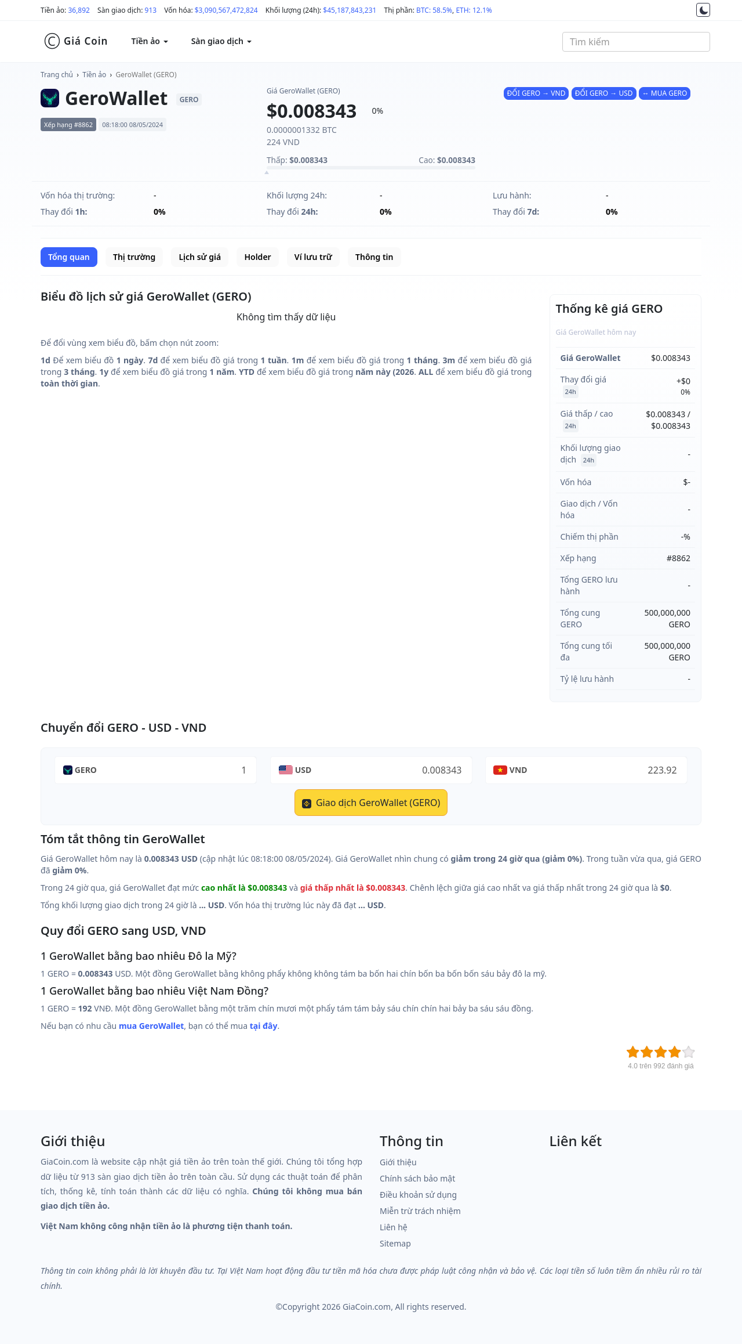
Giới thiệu (398, 1162)
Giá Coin (75, 41)
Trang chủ (57, 75)
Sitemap (395, 1243)
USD (303, 769)
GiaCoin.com (367, 1306)
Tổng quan (69, 256)
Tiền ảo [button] (149, 40)
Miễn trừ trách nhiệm (420, 1210)
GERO (86, 769)
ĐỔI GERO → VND (536, 93)
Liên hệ (394, 1227)
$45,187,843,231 (349, 10)
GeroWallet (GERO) (146, 75)
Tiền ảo (94, 75)
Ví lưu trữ (313, 256)
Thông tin (374, 256)
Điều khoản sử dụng (418, 1194)
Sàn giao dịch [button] (221, 40)
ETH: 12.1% (474, 10)
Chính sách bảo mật (417, 1178)
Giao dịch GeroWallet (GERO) (371, 802)
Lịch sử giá (200, 256)
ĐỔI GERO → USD (604, 93)
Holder (257, 256)
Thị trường (134, 256)
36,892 (79, 10)
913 (151, 10)
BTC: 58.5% (434, 10)
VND (519, 769)
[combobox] (636, 42)
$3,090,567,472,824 (226, 10)
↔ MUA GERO (665, 93)
